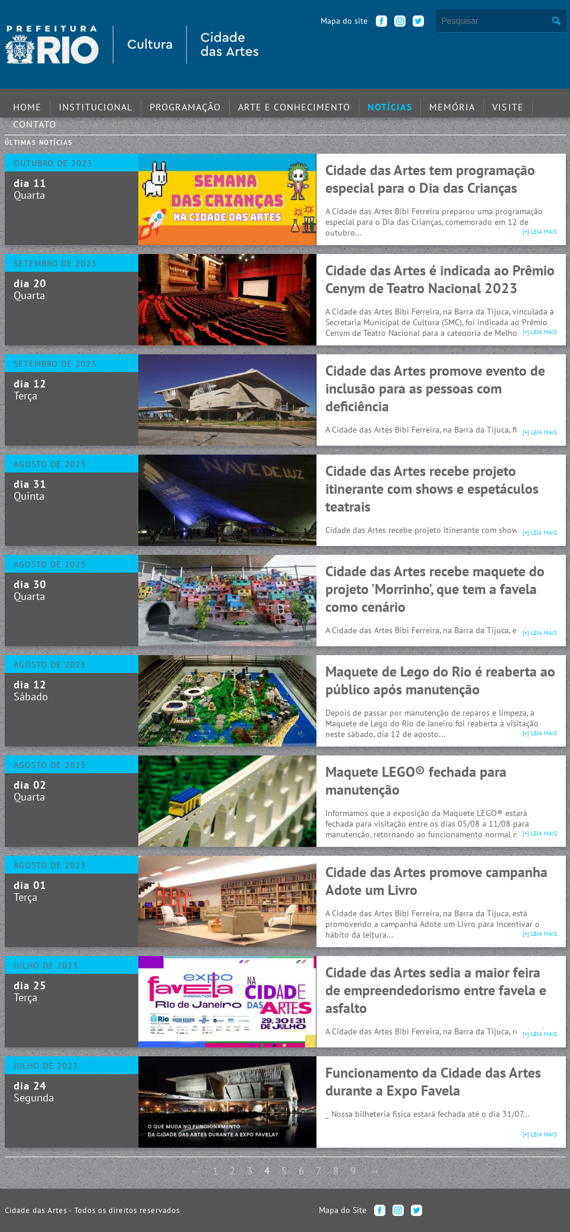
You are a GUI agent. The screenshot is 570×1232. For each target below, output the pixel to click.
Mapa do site (344, 20)
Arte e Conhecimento (260, 104)
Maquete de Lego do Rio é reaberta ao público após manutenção (440, 680)
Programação (164, 104)
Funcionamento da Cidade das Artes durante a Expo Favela (433, 1081)
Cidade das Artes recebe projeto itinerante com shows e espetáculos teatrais (432, 489)
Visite (448, 104)
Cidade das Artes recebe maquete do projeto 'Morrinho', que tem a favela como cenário (434, 589)
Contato (497, 104)
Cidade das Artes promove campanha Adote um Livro (436, 881)
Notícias (343, 104)
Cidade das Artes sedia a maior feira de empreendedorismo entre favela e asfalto (435, 990)
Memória (398, 104)
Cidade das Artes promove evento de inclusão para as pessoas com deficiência (435, 388)
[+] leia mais (539, 232)
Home (24, 104)
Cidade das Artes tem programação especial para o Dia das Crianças (430, 179)
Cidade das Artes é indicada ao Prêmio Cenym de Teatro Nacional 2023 (440, 279)
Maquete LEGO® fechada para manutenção (415, 781)
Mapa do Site (342, 1210)
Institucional (85, 104)
